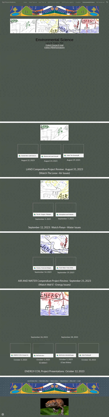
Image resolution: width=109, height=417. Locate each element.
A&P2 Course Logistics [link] (68, 2)
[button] (107, 2)
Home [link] (25, 2)
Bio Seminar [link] (99, 2)
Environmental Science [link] (88, 2)
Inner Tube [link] (41, 2)
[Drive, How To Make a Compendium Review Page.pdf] (70, 109)
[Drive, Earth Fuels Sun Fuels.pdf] (70, 327)
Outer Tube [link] (32, 2)
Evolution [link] (78, 2)
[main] (54, 43)
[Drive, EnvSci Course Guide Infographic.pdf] (54, 74)
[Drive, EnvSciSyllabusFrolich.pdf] (39, 109)
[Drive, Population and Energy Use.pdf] (39, 326)
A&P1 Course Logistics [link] (54, 2)
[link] (28, 151)
